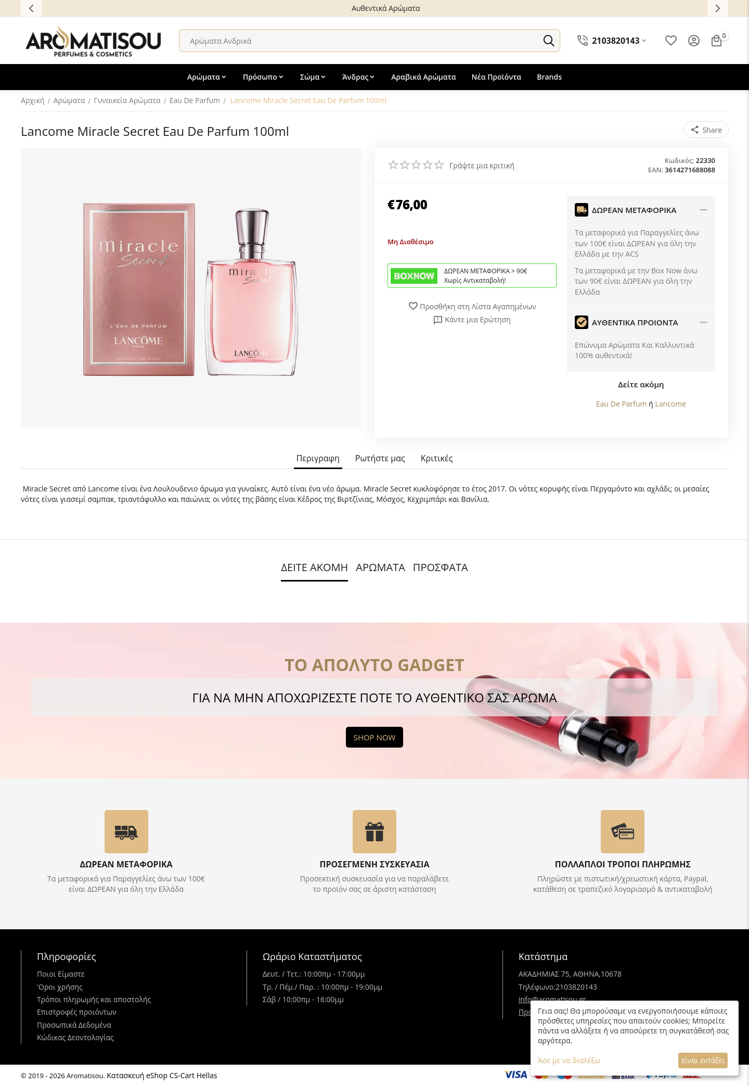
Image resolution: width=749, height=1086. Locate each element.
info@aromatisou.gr (552, 999)
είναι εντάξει (703, 1060)
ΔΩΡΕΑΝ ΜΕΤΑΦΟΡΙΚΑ (126, 864)
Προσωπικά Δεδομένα (74, 1025)
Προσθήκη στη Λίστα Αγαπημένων (472, 306)
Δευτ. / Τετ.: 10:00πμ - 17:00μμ (314, 974)
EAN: (656, 169)
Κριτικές (437, 458)
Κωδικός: (679, 160)
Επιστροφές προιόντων (77, 1012)
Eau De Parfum (621, 404)
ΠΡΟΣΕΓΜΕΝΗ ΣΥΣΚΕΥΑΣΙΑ (374, 864)
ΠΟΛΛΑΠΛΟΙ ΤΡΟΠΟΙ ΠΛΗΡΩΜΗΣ (623, 864)
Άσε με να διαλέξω (569, 1060)
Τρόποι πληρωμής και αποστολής (94, 999)
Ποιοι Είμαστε (61, 974)
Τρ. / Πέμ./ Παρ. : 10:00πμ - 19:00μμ (322, 987)
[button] (706, 129)
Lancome (670, 404)
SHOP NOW (375, 737)
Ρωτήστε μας (380, 458)
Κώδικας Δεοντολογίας (75, 1037)
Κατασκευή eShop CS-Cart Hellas (162, 1075)
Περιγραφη (318, 458)
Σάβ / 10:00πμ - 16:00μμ (303, 999)
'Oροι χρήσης (60, 987)
